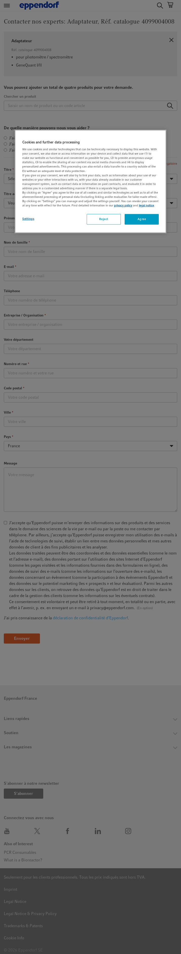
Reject (103, 219)
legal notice (146, 205)
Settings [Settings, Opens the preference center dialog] (28, 219)
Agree (142, 219)
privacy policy (123, 205)
